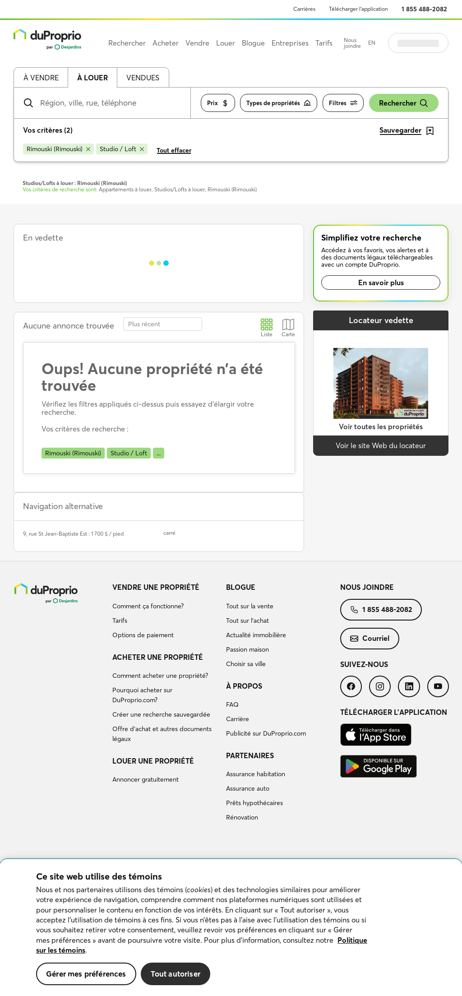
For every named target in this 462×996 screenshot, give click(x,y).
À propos (244, 685)
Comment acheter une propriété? (160, 676)
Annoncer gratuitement (145, 779)
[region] (231, 927)
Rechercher (404, 103)
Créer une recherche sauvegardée (161, 714)
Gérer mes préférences (86, 973)
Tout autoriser (175, 973)
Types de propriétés (278, 103)
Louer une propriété (153, 760)
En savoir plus (381, 282)
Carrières (304, 8)
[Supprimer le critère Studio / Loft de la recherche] (122, 149)
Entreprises (290, 42)
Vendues (142, 77)
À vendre (41, 77)
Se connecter (418, 42)
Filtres (343, 103)
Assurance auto (247, 788)
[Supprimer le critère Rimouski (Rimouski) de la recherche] (58, 149)
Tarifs (119, 620)
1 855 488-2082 (424, 9)
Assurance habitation (255, 774)
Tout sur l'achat (247, 620)
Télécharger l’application (358, 8)
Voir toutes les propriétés (381, 426)
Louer (225, 42)
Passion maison (247, 649)
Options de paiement (143, 635)
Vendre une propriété (155, 587)
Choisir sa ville (246, 664)
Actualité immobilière (256, 635)
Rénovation (242, 817)
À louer (92, 77)
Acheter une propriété (157, 657)
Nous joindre (352, 43)
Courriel (369, 638)
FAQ (232, 704)
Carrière (237, 719)
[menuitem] (165, 612)
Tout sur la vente (249, 606)
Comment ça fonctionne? (148, 606)
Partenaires (250, 755)
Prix (218, 103)
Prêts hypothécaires (254, 803)
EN (371, 42)
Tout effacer (174, 150)
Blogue (240, 587)
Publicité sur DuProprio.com (266, 733)
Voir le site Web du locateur (381, 445)
